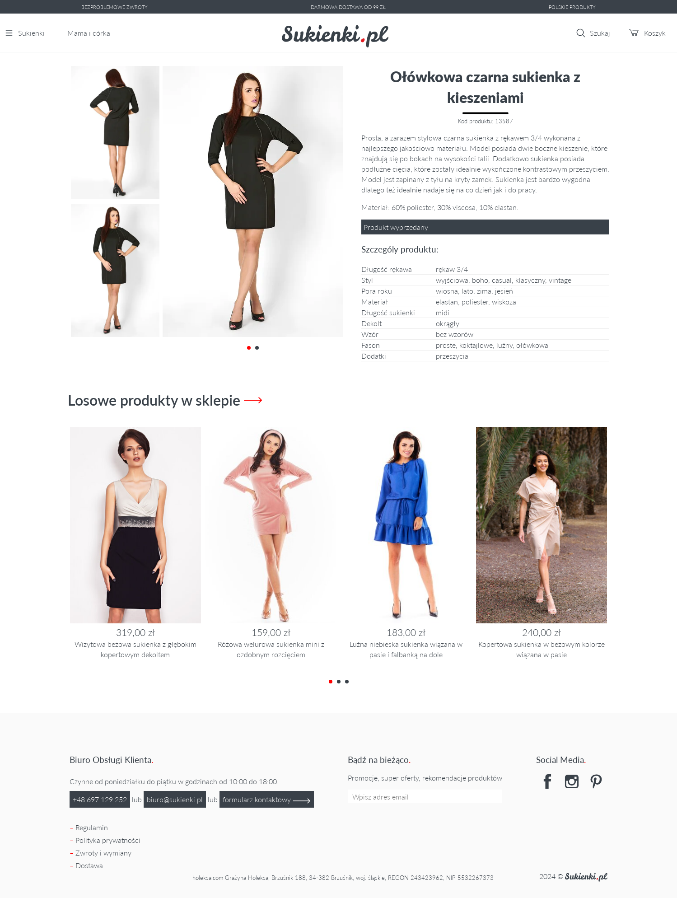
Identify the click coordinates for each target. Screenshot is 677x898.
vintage (560, 280)
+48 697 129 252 (100, 799)
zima (484, 290)
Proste (446, 345)
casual (502, 280)
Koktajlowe (476, 345)
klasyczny (530, 280)
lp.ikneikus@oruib (175, 799)
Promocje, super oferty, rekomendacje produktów (425, 777)
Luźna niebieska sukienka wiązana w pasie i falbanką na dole (406, 649)
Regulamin (91, 827)
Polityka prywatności (107, 840)
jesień (504, 290)
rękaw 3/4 (452, 269)
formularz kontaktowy (267, 800)
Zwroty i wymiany (103, 852)
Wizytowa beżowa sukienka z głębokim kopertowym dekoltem (135, 649)
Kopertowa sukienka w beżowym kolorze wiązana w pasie (541, 649)
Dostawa (89, 865)
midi (442, 312)
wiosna (447, 290)
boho (480, 280)
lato (467, 290)
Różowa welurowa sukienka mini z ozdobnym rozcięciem (271, 649)
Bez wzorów (454, 334)
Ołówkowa (532, 345)
